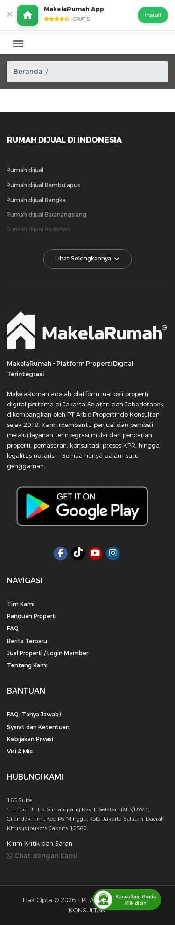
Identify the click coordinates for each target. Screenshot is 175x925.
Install (153, 15)
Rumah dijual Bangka (36, 200)
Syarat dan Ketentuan (38, 727)
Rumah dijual (25, 170)
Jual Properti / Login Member (47, 653)
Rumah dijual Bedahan (38, 229)
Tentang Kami (27, 665)
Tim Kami (21, 604)
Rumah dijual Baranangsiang (46, 214)
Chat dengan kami (42, 856)
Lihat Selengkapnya (88, 258)
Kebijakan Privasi (30, 739)
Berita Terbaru (27, 641)
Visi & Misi (20, 751)
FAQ (13, 628)
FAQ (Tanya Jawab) (34, 714)
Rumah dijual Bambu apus (43, 185)
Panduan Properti (31, 616)
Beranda (28, 71)
